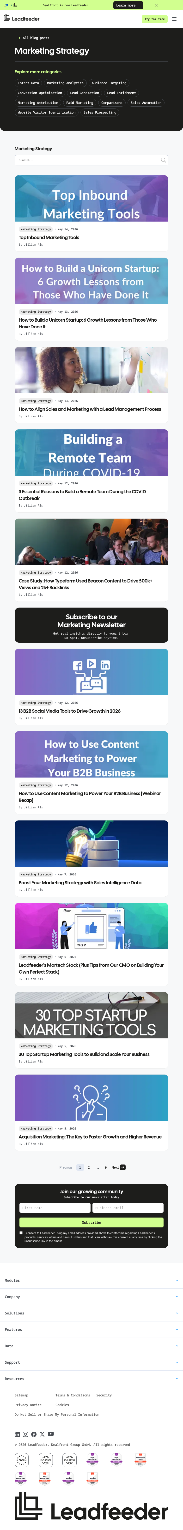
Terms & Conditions (72, 1395)
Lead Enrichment (121, 92)
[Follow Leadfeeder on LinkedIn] (17, 1434)
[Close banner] (156, 5)
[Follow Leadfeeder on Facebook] (34, 1434)
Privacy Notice (28, 1404)
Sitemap (21, 1395)
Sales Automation (146, 102)
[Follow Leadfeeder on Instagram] (25, 1434)
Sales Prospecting (100, 112)
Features (91, 1329)
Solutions (91, 1313)
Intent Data (28, 83)
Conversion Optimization (40, 92)
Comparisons (111, 102)
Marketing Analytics (65, 83)
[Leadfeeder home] (25, 19)
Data (91, 1345)
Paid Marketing (79, 102)
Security (104, 1395)
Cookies (62, 1404)
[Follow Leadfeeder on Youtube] (51, 1434)
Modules (91, 1280)
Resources (91, 1378)
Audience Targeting (109, 83)
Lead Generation (84, 92)
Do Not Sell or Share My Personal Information (57, 1414)
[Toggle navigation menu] (174, 19)
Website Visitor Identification (46, 112)
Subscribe (91, 1222)
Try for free (155, 19)
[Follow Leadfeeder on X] (42, 1434)
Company (91, 1296)
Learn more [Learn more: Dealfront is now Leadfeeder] (128, 5)
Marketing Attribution (38, 102)
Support (91, 1362)
